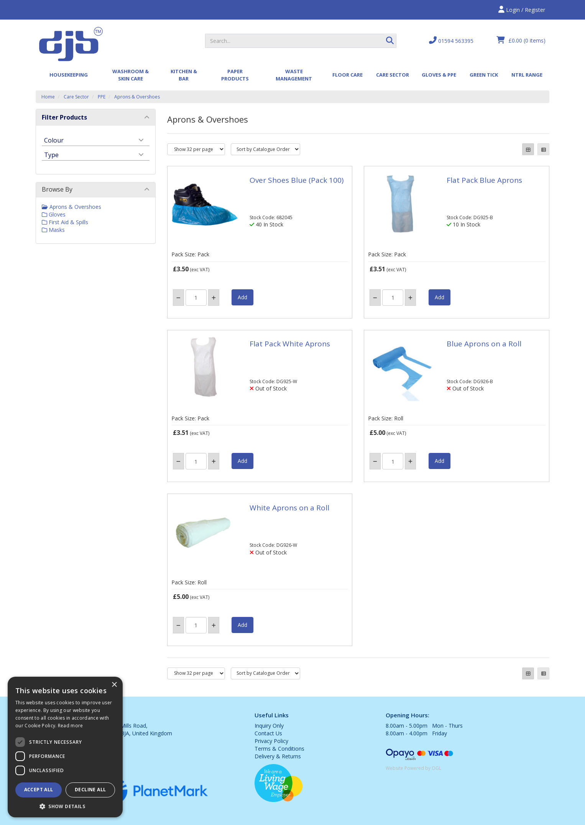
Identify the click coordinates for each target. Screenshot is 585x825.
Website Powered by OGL (413, 768)
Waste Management (294, 75)
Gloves (54, 214)
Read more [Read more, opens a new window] (70, 725)
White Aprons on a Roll (289, 508)
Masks (53, 229)
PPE (101, 96)
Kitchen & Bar (184, 75)
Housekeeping (68, 74)
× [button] (114, 685)
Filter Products (64, 117)
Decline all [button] (90, 789)
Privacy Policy (271, 741)
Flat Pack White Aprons (290, 344)
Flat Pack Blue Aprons (484, 180)
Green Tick (484, 74)
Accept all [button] (38, 789)
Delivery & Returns (278, 756)
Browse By (57, 189)
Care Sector (392, 74)
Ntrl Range (526, 74)
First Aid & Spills (65, 222)
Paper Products (235, 75)
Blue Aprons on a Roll (484, 344)
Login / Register (521, 9)
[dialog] (65, 747)
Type (51, 154)
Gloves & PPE (439, 74)
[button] (65, 806)
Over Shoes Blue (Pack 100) (296, 180)
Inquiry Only (269, 725)
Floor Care (347, 74)
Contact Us (268, 733)
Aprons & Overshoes (137, 96)
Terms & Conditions (279, 748)
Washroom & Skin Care (130, 75)
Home (48, 96)
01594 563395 (451, 40)
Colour (54, 139)
